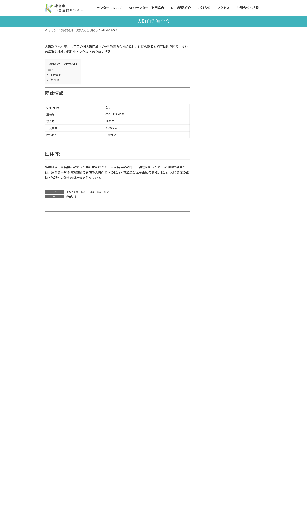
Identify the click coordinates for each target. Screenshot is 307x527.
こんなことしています (69, 395)
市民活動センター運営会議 (219, 430)
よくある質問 (214, 70)
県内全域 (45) (217, 234)
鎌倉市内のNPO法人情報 (224, 288)
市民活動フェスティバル (76, 403)
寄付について (69, 410)
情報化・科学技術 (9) (221, 150)
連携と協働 (63, 418)
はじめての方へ (65, 387)
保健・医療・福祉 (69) (222, 142)
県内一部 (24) (217, 242)
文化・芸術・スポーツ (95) (225, 134)
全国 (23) (214, 250)
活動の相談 (63, 457)
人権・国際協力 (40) (221, 126)
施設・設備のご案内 (68, 473)
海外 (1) (213, 258)
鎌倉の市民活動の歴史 (75, 441)
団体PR (54, 79)
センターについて (65, 379)
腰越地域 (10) (217, 203)
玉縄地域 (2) (216, 227)
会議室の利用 (64, 488)
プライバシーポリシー (216, 395)
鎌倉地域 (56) (217, 195)
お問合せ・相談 (212, 371)
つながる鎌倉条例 (214, 446)
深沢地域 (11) (217, 211)
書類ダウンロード (216, 387)
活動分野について (219, 273)
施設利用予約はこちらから (223, 62)
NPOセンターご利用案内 (69, 449)
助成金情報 (137, 418)
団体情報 (55, 75)
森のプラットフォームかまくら (225, 301)
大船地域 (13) (217, 219)
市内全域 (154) (217, 187)
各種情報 (133, 395)
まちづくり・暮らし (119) (224, 102)
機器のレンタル (71, 481)
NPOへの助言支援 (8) (222, 158)
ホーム (57, 371)
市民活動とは (64, 426)
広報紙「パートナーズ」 (145, 426)
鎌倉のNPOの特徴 (72, 434)
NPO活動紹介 (137, 371)
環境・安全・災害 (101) (223, 110)
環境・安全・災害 (99, 192)
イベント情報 (138, 410)
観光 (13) (214, 166)
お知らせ (135, 403)
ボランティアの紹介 (68, 465)
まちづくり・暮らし (77, 192)
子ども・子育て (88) (221, 118)
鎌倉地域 (71, 196)
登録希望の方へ (218, 280)
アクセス (61, 504)
